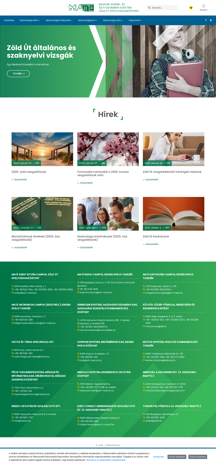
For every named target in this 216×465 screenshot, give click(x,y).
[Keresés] (165, 7)
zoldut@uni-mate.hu (25, 292)
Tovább (17, 73)
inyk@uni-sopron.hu (91, 360)
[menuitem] (99, 445)
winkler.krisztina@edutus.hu (160, 360)
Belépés (203, 7)
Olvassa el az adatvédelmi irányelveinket (105, 460)
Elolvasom (21, 179)
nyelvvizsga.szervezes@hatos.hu (31, 356)
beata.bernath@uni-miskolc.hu (97, 390)
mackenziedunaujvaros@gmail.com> (165, 390)
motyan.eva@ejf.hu (156, 326)
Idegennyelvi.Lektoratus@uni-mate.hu (34, 323)
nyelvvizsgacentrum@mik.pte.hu (32, 394)
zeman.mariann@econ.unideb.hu (97, 330)
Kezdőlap (9, 20)
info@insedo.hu (22, 420)
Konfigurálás (158, 457)
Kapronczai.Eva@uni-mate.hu (96, 292)
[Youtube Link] (210, 20)
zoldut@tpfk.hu (154, 420)
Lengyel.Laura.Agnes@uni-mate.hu (164, 292)
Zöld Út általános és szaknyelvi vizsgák (41, 51)
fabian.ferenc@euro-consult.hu (97, 424)
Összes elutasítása (198, 457)
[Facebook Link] (205, 20)
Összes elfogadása (177, 457)
